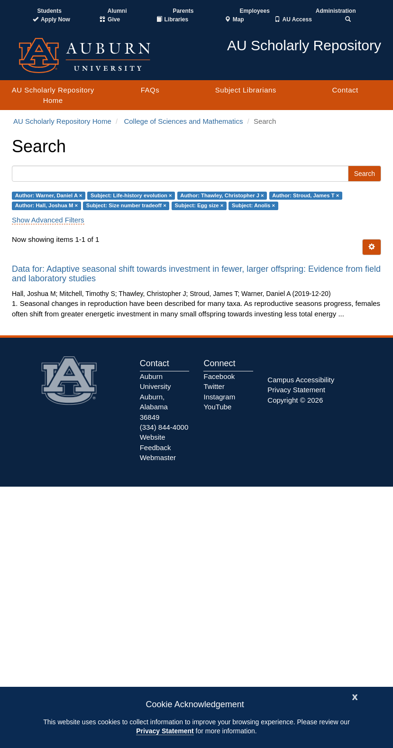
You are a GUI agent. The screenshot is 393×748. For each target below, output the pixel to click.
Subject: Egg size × (198, 205)
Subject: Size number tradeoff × (126, 205)
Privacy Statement (164, 731)
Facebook (219, 376)
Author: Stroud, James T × (305, 195)
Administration (336, 11)
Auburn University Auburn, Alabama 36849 (155, 396)
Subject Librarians (245, 90)
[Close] (355, 696)
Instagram (219, 397)
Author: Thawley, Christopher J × (222, 195)
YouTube (217, 407)
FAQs (150, 90)
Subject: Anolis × (253, 205)
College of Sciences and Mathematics (183, 121)
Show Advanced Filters (48, 220)
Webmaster (158, 457)
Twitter (213, 386)
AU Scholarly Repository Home (53, 95)
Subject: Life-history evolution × (131, 195)
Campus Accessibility (300, 380)
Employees (254, 11)
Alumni (117, 11)
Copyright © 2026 (295, 400)
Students (49, 11)
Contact (345, 90)
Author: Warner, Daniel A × (48, 195)
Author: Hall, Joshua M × (46, 205)
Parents (183, 11)
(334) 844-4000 (164, 427)
